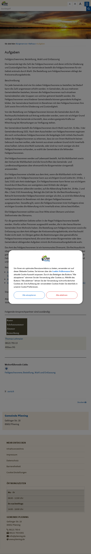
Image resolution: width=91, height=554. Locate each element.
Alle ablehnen (61, 295)
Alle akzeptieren (29, 295)
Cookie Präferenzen (61, 271)
